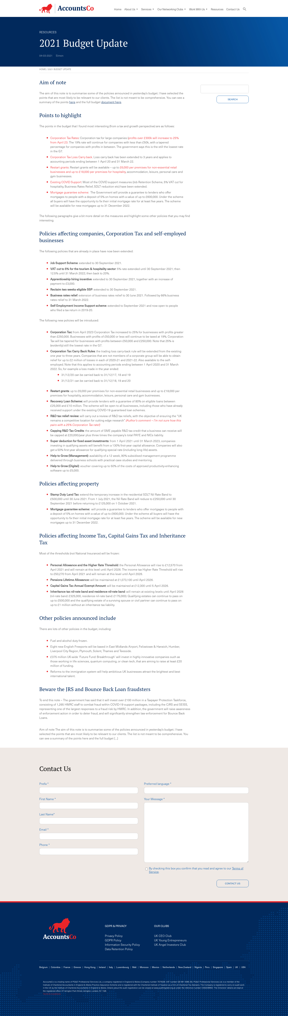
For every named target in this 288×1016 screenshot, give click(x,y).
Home (117, 9)
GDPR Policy (113, 940)
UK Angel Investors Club (170, 944)
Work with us (198, 9)
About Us (131, 9)
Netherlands (169, 967)
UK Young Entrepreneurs (170, 940)
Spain (229, 967)
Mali (134, 967)
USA (243, 967)
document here (111, 102)
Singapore (218, 967)
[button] (244, 10)
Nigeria (198, 967)
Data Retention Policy (119, 949)
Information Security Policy (122, 944)
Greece (77, 967)
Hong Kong (90, 967)
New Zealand (184, 967)
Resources (217, 9)
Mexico (155, 967)
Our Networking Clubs (171, 9)
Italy (111, 967)
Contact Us (233, 9)
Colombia (55, 967)
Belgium (43, 967)
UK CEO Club (163, 935)
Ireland (102, 967)
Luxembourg (122, 967)
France (67, 967)
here (72, 102)
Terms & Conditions (52, 993)
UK (236, 967)
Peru (207, 967)
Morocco (144, 967)
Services (147, 9)
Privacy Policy (114, 935)
